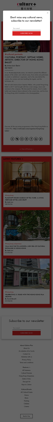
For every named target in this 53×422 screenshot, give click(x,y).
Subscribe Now (26, 33)
